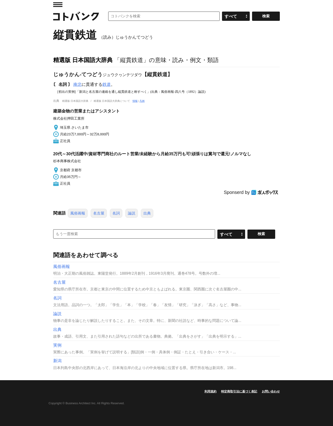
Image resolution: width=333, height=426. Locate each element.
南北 (77, 84)
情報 (135, 101)
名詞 (116, 213)
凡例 (142, 101)
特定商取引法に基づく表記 (239, 391)
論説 (131, 213)
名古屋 (98, 213)
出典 (147, 213)
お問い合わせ (271, 391)
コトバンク (76, 16)
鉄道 (106, 84)
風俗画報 (77, 213)
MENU (57, 4)
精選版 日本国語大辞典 (83, 60)
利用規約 (210, 391)
